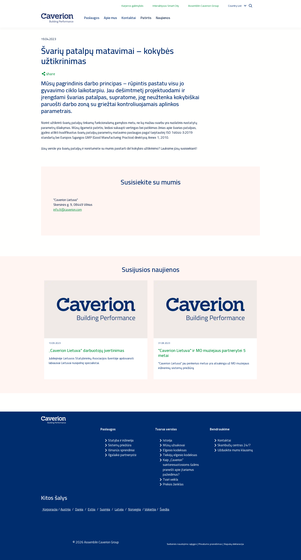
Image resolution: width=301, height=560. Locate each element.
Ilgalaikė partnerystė (122, 455)
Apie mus (110, 18)
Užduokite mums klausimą (235, 450)
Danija (79, 509)
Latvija (119, 509)
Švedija (164, 509)
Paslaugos (91, 18)
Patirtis (146, 18)
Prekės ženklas (173, 484)
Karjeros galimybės (132, 5)
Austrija (65, 509)
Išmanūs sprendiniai (121, 450)
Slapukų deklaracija (234, 544)
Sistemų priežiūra (119, 445)
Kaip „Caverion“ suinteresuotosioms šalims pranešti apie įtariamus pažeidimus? (181, 467)
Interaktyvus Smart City (166, 5)
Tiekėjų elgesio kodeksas (180, 455)
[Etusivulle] (57, 18)
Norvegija (134, 509)
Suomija (105, 509)
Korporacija (50, 509)
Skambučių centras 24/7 (234, 445)
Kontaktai (129, 18)
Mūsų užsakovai (174, 445)
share (48, 74)
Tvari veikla (170, 479)
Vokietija (150, 509)
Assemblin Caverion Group (203, 5)
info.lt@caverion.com (67, 210)
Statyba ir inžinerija (121, 440)
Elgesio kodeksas (175, 450)
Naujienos (163, 18)
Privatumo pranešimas (210, 544)
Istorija (167, 440)
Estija (91, 509)
